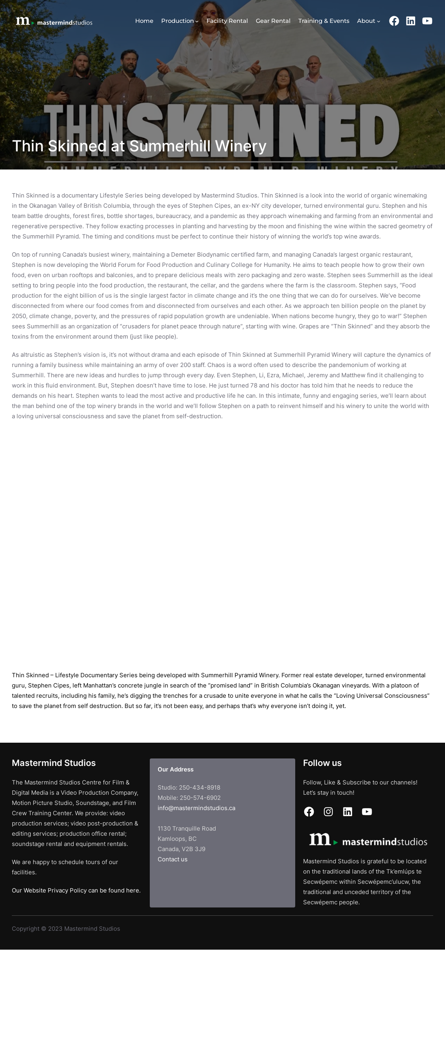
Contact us (173, 859)
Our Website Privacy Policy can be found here (75, 890)
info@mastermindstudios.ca (196, 808)
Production (177, 20)
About (366, 20)
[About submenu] (378, 21)
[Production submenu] (197, 21)
